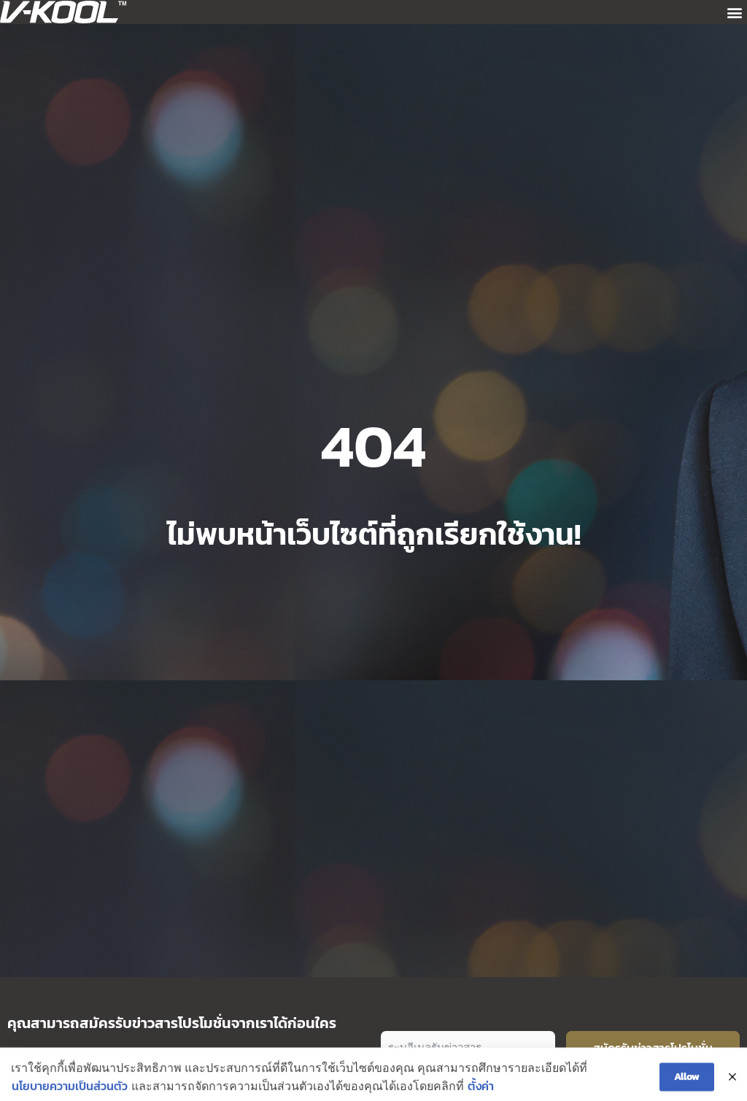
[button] (735, 12)
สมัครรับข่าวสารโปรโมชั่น (653, 1048)
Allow (687, 1086)
